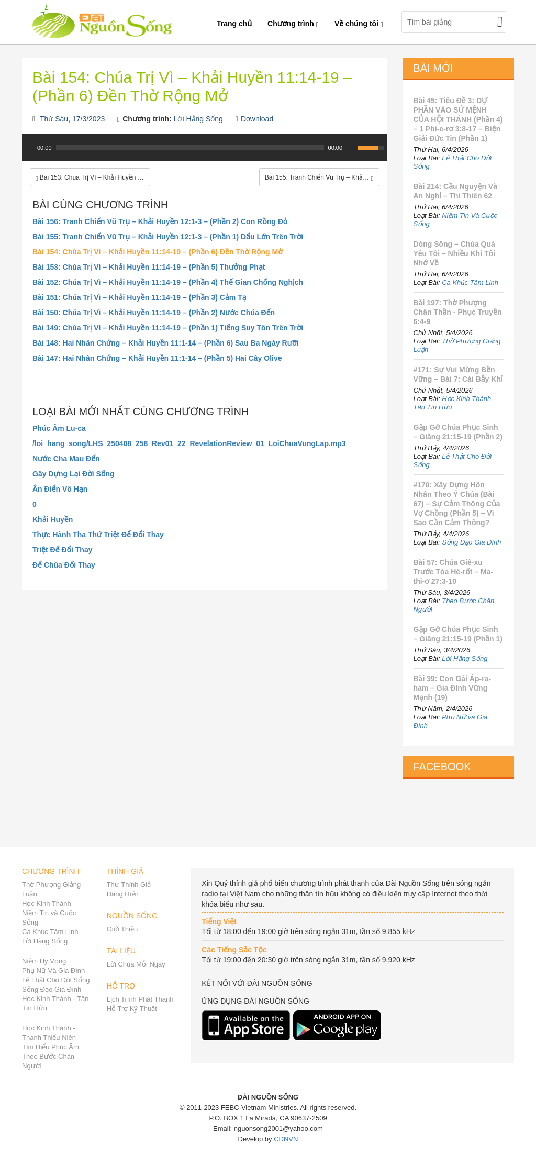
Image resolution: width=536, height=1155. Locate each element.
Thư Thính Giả (129, 885)
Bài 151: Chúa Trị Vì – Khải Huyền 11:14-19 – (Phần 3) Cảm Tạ (139, 297)
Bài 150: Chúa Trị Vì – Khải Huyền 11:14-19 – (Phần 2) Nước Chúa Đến (153, 312)
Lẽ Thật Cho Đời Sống (56, 980)
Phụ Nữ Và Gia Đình (53, 970)
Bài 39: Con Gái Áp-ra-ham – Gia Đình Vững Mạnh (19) (453, 688)
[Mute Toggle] (351, 147)
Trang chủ (234, 23)
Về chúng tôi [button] (358, 23)
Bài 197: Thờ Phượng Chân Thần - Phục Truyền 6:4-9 (458, 312)
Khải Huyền (52, 519)
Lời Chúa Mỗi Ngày (136, 964)
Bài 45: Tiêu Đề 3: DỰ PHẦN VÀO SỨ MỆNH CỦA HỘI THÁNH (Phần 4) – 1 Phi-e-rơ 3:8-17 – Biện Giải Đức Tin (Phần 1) (458, 119)
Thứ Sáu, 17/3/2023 (72, 119)
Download (257, 119)
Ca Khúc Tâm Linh (470, 282)
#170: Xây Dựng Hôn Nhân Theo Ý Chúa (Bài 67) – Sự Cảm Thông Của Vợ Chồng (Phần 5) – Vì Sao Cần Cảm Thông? (457, 504)
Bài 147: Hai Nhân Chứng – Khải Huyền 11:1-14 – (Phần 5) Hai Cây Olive (157, 358)
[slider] (190, 147)
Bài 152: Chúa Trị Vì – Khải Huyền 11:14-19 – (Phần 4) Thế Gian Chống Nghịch (167, 282)
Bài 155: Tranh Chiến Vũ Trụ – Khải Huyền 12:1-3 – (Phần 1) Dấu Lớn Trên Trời (167, 236)
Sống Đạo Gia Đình (471, 542)
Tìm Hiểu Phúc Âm (50, 1047)
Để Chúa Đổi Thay (63, 565)
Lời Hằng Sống (198, 119)
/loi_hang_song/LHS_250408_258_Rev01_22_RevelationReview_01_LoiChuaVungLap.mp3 (189, 443)
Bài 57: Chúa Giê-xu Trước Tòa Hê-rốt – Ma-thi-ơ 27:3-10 (454, 571)
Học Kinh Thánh (46, 903)
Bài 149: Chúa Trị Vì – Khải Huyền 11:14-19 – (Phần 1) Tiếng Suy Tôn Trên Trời (167, 327)
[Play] (29, 147)
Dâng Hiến (123, 894)
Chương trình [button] (293, 23)
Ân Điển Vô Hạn (59, 489)
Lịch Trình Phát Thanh (140, 999)
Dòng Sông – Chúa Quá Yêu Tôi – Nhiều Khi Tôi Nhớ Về (454, 253)
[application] (204, 153)
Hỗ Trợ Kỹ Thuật (132, 1009)
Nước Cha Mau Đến (66, 458)
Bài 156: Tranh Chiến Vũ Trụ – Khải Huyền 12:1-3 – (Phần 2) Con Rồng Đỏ (159, 221)
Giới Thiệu (122, 929)
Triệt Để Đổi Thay (62, 549)
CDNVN (286, 1139)
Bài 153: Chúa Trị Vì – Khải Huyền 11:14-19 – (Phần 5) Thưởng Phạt (148, 267)
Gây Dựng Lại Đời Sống (73, 473)
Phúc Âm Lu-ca (59, 428)
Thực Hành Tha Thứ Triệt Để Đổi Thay (98, 534)
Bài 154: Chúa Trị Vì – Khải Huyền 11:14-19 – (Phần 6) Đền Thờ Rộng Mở (157, 252)
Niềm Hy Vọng (44, 961)
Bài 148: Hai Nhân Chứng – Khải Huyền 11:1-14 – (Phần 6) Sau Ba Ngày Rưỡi (165, 343)
